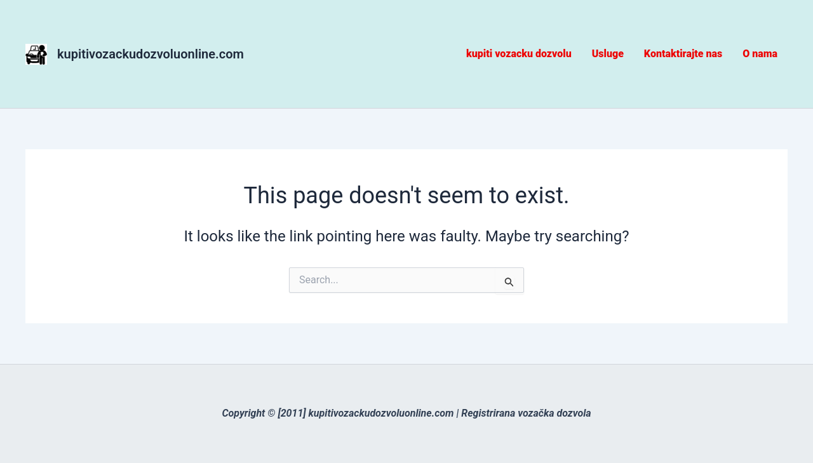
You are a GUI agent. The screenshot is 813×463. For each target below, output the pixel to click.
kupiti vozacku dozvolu (519, 54)
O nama (759, 54)
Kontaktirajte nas (683, 54)
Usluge (608, 54)
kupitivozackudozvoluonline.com (150, 54)
